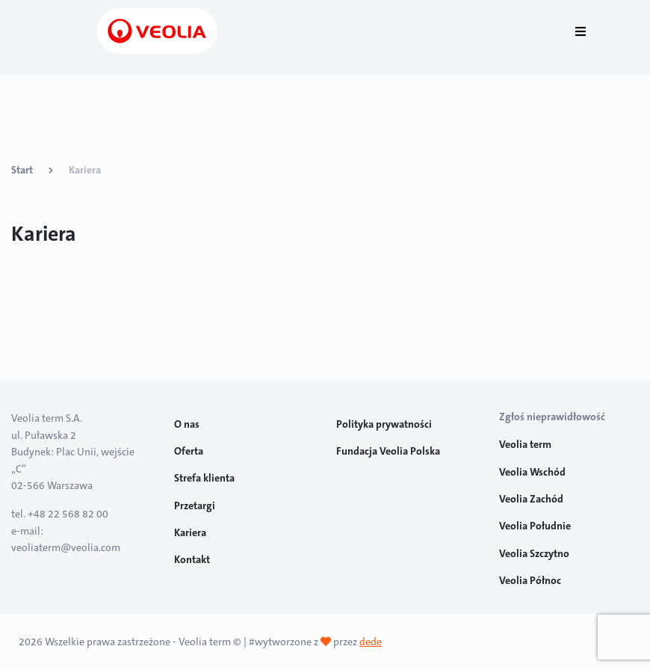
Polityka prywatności (384, 424)
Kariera (190, 532)
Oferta (188, 451)
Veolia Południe (536, 525)
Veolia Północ (530, 580)
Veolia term (526, 444)
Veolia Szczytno (534, 553)
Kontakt (192, 559)
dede (370, 641)
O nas (186, 424)
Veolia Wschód (532, 472)
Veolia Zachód (532, 498)
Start (22, 169)
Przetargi (194, 505)
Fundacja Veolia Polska (388, 451)
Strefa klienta (204, 478)
